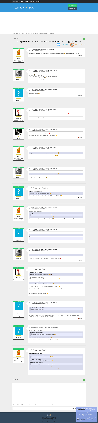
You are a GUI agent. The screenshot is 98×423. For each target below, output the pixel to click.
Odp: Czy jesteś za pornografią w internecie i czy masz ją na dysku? (44, 70)
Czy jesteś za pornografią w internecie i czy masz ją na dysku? (43, 49)
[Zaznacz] (32, 236)
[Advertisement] (49, 22)
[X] (81, 420)
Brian (55, 418)
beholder (19, 301)
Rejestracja (38, 1)
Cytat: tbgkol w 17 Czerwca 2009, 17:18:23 (35, 151)
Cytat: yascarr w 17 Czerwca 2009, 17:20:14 (35, 191)
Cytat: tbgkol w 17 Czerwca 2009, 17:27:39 (35, 330)
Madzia (19, 88)
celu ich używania (82, 409)
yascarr (19, 128)
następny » (83, 36)
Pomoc (22, 1)
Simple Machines (53, 417)
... (18, 38)
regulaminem (90, 419)
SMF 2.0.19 (43, 417)
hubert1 (19, 48)
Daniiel (47, 418)
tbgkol (19, 108)
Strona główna (16, 1)
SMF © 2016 (48, 417)
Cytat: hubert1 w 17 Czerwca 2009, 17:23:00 (35, 272)
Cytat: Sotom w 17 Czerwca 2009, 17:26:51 (35, 305)
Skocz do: (74, 408)
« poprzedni (79, 36)
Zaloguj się (32, 1)
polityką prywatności (81, 419)
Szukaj (26, 1)
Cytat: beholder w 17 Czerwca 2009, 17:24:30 (36, 253)
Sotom (19, 69)
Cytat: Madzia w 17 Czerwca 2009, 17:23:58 (35, 211)
